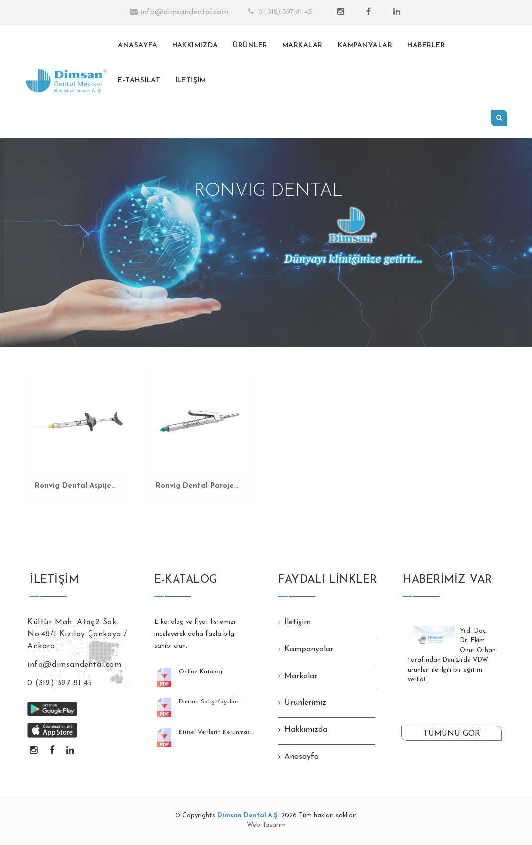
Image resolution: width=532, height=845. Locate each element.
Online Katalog (200, 672)
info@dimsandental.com (179, 11)
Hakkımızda (305, 730)
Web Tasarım (266, 825)
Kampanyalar (308, 649)
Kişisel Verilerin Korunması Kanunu (226, 732)
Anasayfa (301, 757)
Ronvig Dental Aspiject (77, 486)
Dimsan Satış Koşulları (209, 702)
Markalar (300, 676)
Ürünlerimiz (305, 703)
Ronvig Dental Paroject (198, 486)
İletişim (297, 622)
